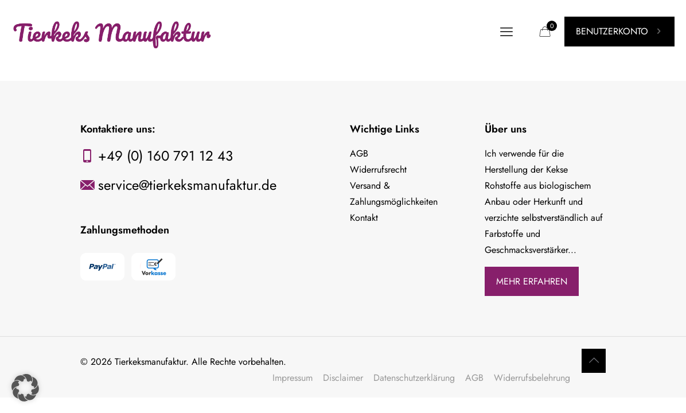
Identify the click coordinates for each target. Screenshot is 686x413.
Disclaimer (343, 377)
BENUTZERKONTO (619, 31)
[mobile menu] (506, 31)
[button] (25, 388)
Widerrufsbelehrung (532, 377)
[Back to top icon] (594, 361)
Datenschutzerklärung (414, 377)
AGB (474, 377)
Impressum (292, 377)
